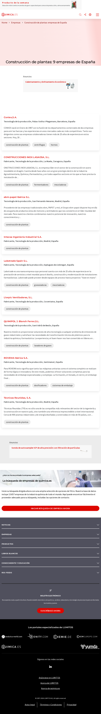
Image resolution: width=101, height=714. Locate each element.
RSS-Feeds (7, 573)
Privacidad (71, 704)
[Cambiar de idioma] (90, 14)
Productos (7, 544)
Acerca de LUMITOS (49, 683)
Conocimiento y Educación (16, 563)
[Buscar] (80, 14)
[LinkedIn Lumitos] (50, 666)
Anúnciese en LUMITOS (49, 677)
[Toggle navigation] (97, 15)
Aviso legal (30, 704)
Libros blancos (10, 553)
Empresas (7, 534)
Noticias (6, 525)
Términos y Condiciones (51, 704)
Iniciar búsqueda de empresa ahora (50, 508)
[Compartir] (85, 14)
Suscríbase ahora (50, 610)
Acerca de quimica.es (50, 688)
